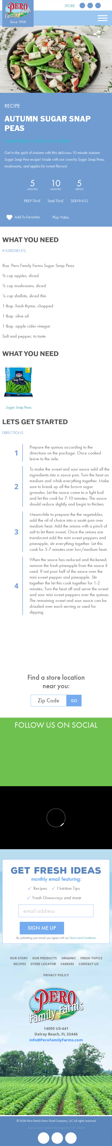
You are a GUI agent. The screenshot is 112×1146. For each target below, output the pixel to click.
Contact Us (89, 964)
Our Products (44, 958)
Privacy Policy (56, 975)
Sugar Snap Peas (18, 407)
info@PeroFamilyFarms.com (56, 1039)
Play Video (60, 217)
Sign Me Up (42, 927)
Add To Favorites (27, 216)
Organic (68, 958)
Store (70, 5)
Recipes (19, 964)
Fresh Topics (91, 958)
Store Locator (43, 964)
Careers (67, 964)
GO (74, 700)
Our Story (19, 958)
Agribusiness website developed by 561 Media (56, 1128)
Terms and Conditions (83, 938)
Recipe (12, 105)
